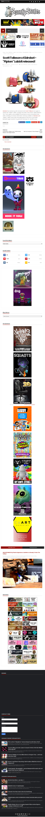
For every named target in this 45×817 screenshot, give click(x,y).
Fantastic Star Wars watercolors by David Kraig (20, 792)
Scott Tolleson (19, 52)
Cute (7, 52)
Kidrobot (5, 111)
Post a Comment (8, 142)
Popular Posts (33, 547)
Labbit (14, 52)
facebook (39, 137)
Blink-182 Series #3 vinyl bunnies (16, 786)
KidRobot (10, 52)
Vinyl (30, 52)
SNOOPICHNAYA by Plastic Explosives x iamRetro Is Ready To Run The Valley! (21, 553)
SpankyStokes (26, 52)
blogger (34, 137)
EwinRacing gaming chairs (29, 404)
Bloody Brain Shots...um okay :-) (16, 780)
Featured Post (11, 547)
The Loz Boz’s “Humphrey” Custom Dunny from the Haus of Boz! (24, 742)
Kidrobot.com (36, 116)
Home (4, 52)
